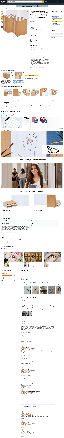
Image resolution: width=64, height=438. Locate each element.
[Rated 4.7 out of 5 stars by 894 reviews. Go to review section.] (43, 126)
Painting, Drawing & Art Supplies (11, 8)
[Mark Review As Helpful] (24, 319)
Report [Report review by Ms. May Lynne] (29, 399)
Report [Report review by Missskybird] (22, 436)
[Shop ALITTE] (11, 115)
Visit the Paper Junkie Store (34, 18)
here (27, 229)
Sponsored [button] (61, 128)
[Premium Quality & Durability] (15, 114)
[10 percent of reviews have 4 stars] (8, 277)
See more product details (34, 65)
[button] (2, 4)
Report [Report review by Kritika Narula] (22, 418)
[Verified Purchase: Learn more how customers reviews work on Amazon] (30, 325)
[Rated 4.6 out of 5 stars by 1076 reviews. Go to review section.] (26, 126)
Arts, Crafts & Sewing (4, 8)
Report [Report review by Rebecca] (29, 332)
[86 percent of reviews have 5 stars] (8, 275)
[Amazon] (3, 1)
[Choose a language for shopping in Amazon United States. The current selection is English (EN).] (46, 1)
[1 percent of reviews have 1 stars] (8, 282)
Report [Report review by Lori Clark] (29, 355)
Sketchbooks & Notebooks (23, 8)
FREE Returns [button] (32, 27)
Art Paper (18, 8)
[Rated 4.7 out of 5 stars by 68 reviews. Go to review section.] (35, 126)
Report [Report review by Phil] (29, 318)
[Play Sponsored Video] (13, 257)
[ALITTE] (4, 114)
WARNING (3, 246)
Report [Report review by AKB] (29, 375)
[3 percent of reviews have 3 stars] (8, 278)
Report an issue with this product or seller (37, 67)
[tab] (24, 281)
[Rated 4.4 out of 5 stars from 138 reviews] (15, 265)
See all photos (60, 284)
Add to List (53, 37)
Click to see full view (16, 36)
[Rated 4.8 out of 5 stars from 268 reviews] (55, 265)
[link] (18, 75)
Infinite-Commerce (57, 24)
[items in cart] (61, 1)
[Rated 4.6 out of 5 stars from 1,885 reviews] (35, 265)
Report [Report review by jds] (29, 343)
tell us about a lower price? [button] (12, 232)
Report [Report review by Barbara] (29, 387)
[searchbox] (25, 1)
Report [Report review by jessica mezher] (22, 427)
